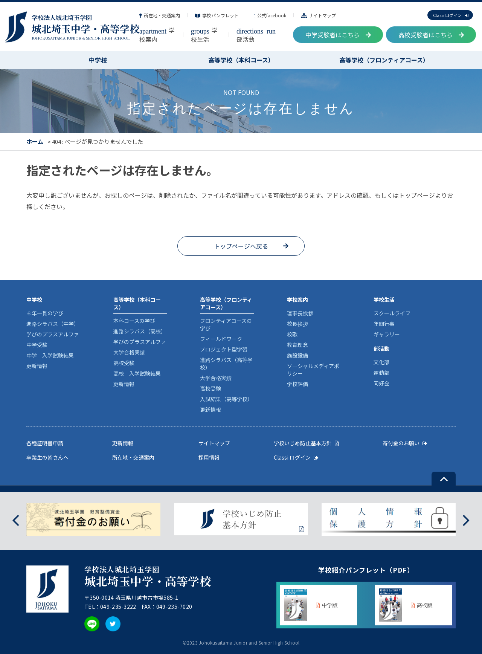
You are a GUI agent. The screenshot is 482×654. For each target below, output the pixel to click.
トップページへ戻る (241, 246)
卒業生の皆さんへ (47, 457)
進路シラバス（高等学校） (226, 363)
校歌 (292, 334)
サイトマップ (318, 15)
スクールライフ (392, 313)
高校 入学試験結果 (137, 373)
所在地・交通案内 (159, 15)
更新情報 (36, 366)
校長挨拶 (297, 323)
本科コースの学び (134, 320)
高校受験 (123, 363)
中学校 (98, 59)
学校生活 (204, 35)
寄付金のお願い (405, 443)
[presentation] (15, 519)
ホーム (34, 141)
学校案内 (157, 35)
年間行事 (384, 323)
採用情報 (209, 457)
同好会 (381, 383)
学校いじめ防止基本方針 (306, 443)
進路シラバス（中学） (52, 323)
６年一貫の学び (44, 313)
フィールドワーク (221, 338)
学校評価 (297, 384)
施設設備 (297, 355)
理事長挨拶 (300, 313)
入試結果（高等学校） (226, 399)
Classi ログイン (450, 15)
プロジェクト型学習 (223, 349)
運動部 (381, 372)
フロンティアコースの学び (226, 324)
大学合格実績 (129, 352)
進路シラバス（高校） (139, 331)
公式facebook (270, 15)
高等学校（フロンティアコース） (384, 59)
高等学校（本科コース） (241, 59)
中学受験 (36, 344)
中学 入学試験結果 (50, 355)
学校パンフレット (217, 15)
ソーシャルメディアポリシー (313, 369)
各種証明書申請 (44, 443)
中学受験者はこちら (338, 34)
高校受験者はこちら (431, 34)
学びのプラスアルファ (52, 334)
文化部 (381, 362)
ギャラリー (387, 334)
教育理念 (297, 344)
